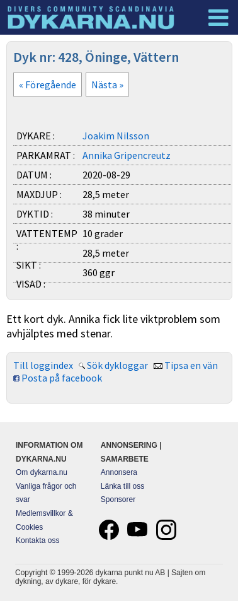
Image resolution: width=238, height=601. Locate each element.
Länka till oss (122, 486)
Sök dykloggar (117, 365)
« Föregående (47, 84)
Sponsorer (118, 499)
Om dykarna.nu (41, 472)
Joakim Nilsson (115, 135)
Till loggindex (43, 365)
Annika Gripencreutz (126, 155)
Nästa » (107, 84)
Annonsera (119, 472)
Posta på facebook (61, 377)
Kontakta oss (37, 540)
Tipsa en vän (191, 365)
